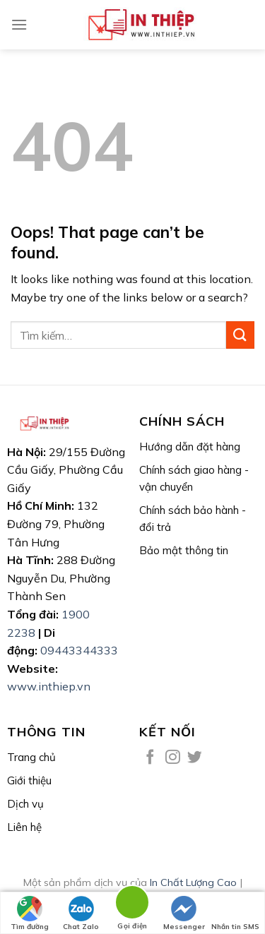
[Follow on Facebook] (150, 758)
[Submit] (240, 335)
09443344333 (79, 650)
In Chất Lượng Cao (193, 882)
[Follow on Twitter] (194, 758)
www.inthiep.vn (48, 686)
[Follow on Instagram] (172, 758)
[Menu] (19, 24)
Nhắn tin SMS (235, 913)
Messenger (184, 913)
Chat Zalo (81, 913)
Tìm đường (30, 913)
